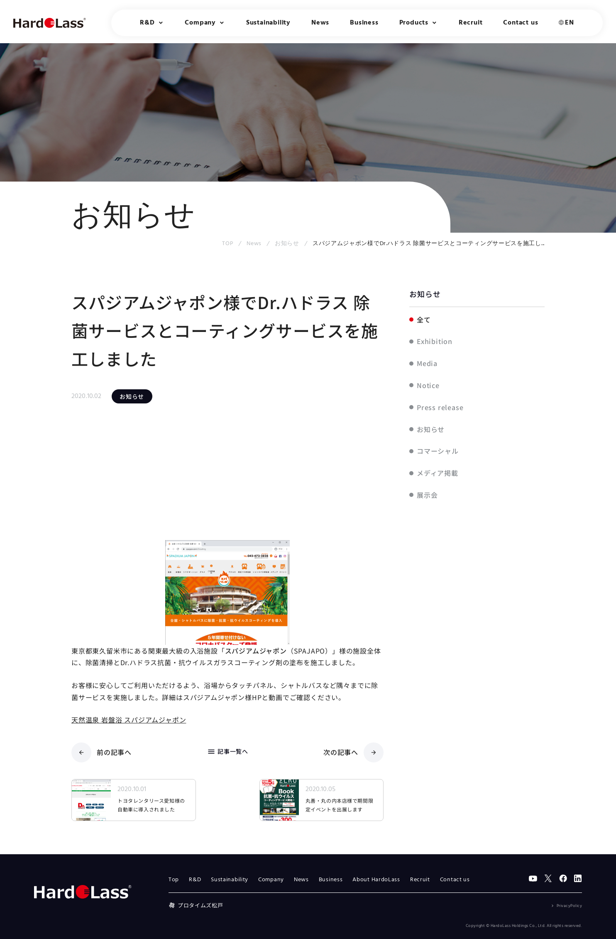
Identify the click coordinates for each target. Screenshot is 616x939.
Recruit (471, 22)
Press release (440, 407)
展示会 (427, 495)
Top (174, 880)
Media (427, 363)
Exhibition (434, 341)
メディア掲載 (437, 473)
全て (424, 319)
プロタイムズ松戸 (196, 905)
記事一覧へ (227, 751)
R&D (195, 880)
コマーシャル (438, 451)
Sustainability (268, 22)
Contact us (520, 22)
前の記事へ (101, 752)
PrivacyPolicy (569, 905)
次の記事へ (353, 752)
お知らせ (287, 243)
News (320, 22)
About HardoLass (376, 880)
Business (364, 22)
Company (271, 880)
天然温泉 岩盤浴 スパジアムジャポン (128, 720)
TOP (227, 243)
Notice (428, 385)
